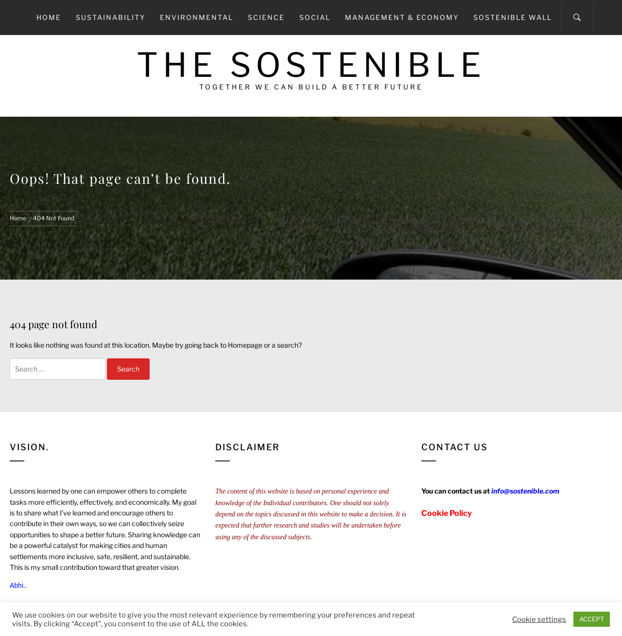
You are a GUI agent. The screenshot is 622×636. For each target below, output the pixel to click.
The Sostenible (311, 65)
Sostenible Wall (512, 17)
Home (48, 17)
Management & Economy (402, 17)
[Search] (577, 17)
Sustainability (110, 17)
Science (266, 17)
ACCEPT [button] (591, 619)
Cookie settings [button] (539, 619)
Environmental (196, 17)
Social (314, 17)
